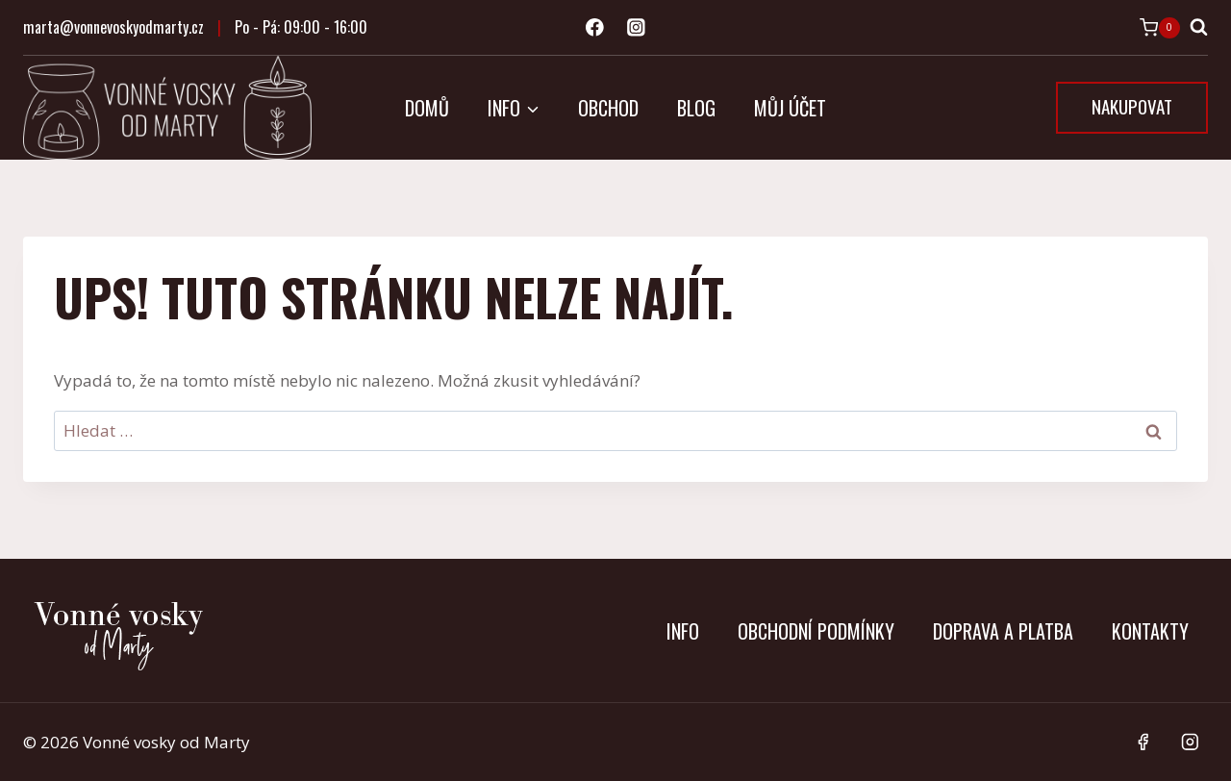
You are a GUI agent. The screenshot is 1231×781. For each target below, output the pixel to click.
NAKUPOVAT (1132, 105)
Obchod (608, 107)
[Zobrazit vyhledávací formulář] (1199, 27)
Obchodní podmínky (816, 631)
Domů (427, 107)
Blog (696, 107)
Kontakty (1150, 631)
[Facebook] (595, 27)
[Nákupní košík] (1160, 27)
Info (682, 631)
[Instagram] (636, 27)
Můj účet (790, 107)
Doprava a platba (1003, 631)
